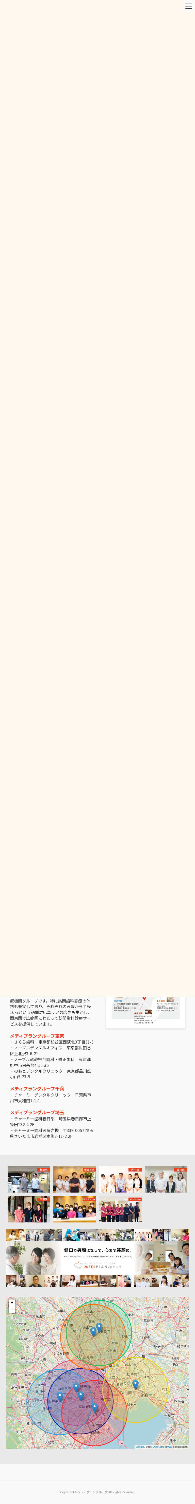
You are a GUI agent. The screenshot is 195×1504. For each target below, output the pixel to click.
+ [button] (12, 1303)
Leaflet (140, 1446)
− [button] (12, 1309)
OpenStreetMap (162, 1446)
